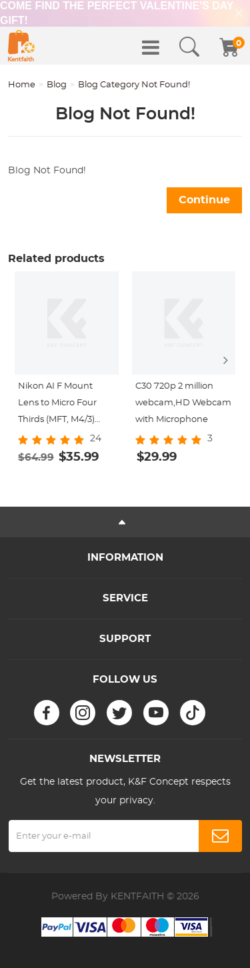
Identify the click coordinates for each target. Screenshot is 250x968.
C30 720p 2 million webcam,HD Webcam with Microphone (183, 403)
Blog (57, 85)
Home (21, 85)
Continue (204, 200)
